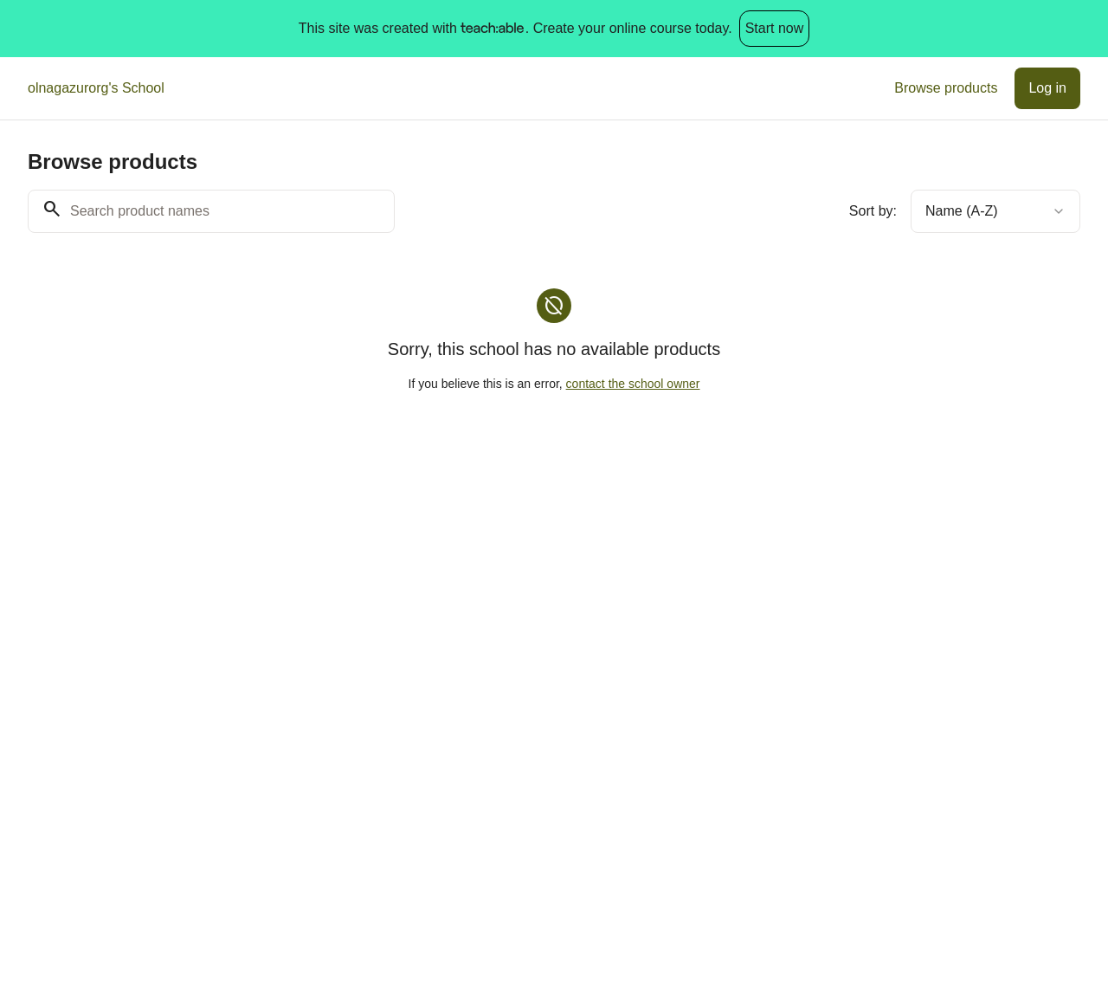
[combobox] (995, 211)
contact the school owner (633, 384)
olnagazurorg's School (96, 88)
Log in (1047, 88)
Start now (774, 28)
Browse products (945, 88)
